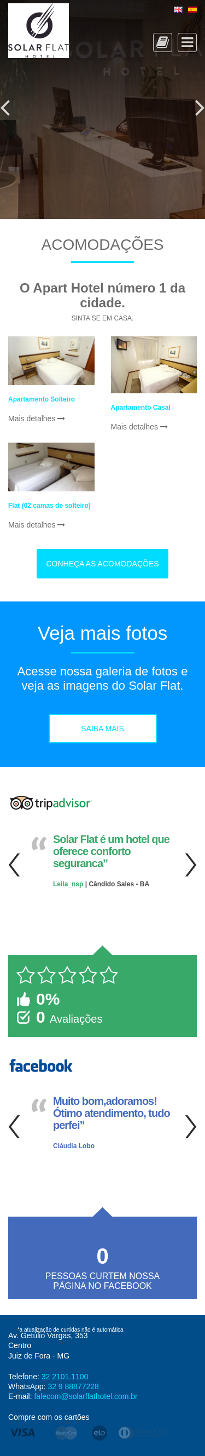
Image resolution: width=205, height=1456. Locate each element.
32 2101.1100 (65, 1376)
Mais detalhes (36, 418)
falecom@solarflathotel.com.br (85, 1396)
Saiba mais (102, 728)
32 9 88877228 (73, 1386)
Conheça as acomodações (102, 563)
